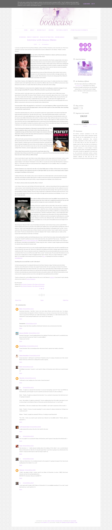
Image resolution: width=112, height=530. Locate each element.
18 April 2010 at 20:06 (35, 426)
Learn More (86, 3)
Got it (93, 3)
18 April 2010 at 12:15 (28, 308)
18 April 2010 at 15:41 (30, 378)
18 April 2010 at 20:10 (28, 436)
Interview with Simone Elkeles (41, 40)
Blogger (73, 521)
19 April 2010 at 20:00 (30, 470)
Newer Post (18, 300)
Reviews (51, 30)
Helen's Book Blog (24, 355)
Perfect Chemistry (30, 279)
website (52, 277)
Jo (20, 387)
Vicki (20, 366)
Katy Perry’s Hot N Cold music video (30, 240)
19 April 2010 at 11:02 (28, 458)
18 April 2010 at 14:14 (32, 346)
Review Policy (41, 30)
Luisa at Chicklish (23, 333)
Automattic (45, 522)
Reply (20, 318)
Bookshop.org (79, 85)
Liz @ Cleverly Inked (24, 426)
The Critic (22, 378)
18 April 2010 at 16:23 (28, 387)
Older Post (65, 300)
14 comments (45, 44)
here (44, 256)
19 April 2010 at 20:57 (28, 483)
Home (26, 30)
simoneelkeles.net (18, 258)
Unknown (21, 470)
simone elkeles (59, 37)
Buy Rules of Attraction (38, 284)
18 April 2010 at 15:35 (27, 366)
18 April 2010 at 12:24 (31, 323)
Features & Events (62, 30)
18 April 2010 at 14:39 (34, 355)
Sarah (20, 445)
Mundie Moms (23, 346)
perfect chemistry (33, 37)
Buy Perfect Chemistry (26, 284)
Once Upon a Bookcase (54, 521)
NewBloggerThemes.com (69, 522)
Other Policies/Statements (79, 30)
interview (22, 37)
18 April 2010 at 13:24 (34, 333)
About (32, 30)
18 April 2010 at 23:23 (28, 445)
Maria (20, 308)
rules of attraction (47, 37)
